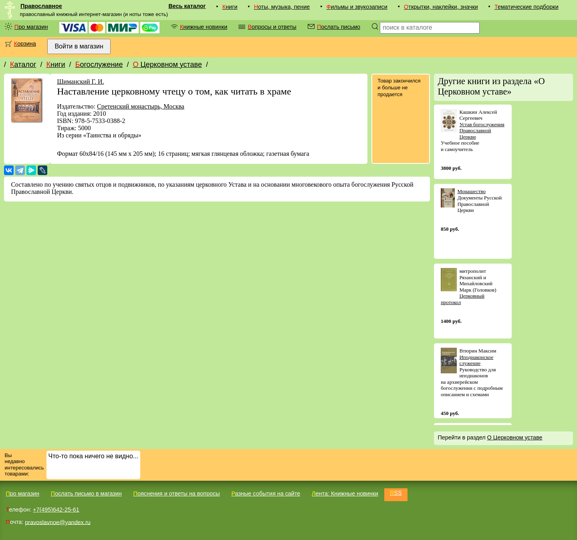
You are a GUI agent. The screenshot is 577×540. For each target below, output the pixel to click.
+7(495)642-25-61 (56, 509)
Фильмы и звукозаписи (357, 7)
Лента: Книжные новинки (345, 493)
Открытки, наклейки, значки (441, 7)
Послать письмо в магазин (86, 493)
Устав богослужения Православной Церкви (481, 130)
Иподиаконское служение (476, 360)
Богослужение (99, 64)
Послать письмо (338, 27)
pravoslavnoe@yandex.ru (57, 522)
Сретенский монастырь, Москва (140, 106)
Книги (230, 7)
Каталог (23, 64)
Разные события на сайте (265, 493)
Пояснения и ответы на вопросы (176, 493)
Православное (41, 6)
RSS (396, 493)
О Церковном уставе (167, 64)
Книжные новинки (203, 27)
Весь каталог (187, 6)
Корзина (25, 43)
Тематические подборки (526, 7)
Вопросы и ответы (272, 27)
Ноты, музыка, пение (282, 7)
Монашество (471, 191)
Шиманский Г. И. (80, 81)
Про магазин (31, 27)
